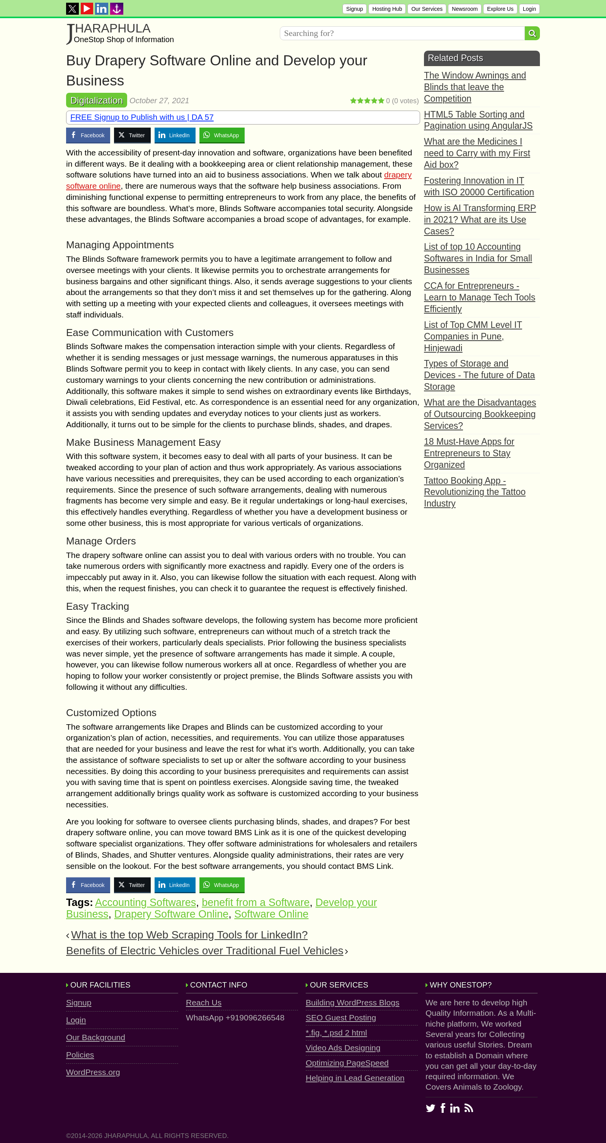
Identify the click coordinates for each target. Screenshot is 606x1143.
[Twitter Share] (132, 135)
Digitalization (96, 100)
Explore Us (500, 9)
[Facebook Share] (88, 135)
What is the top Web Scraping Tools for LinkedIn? (189, 935)
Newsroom (465, 9)
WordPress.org (93, 1072)
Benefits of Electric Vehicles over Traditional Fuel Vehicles (204, 951)
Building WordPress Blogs (352, 1002)
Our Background (95, 1037)
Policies (80, 1054)
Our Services (427, 9)
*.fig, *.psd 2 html (336, 1032)
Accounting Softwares (145, 902)
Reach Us (203, 1002)
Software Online (271, 914)
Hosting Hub (387, 9)
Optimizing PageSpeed (347, 1062)
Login (529, 9)
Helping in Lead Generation (355, 1077)
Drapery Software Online (171, 914)
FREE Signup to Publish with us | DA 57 (142, 117)
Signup (354, 9)
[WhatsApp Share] (222, 135)
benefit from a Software (256, 902)
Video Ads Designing (343, 1047)
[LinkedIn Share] (175, 135)
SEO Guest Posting (341, 1017)
